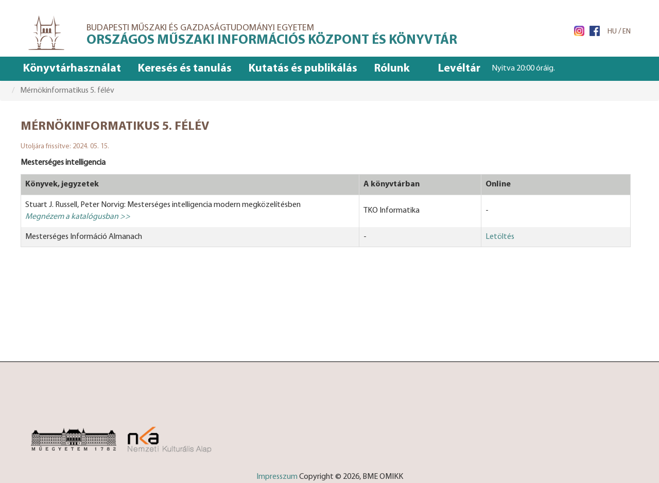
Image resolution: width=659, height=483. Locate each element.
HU (612, 32)
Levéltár (459, 69)
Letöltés (499, 237)
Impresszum (277, 477)
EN (626, 32)
